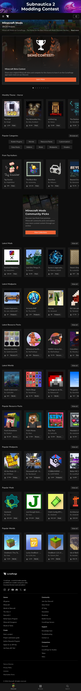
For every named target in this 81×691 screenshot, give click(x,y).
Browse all (74, 136)
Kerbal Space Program (10, 619)
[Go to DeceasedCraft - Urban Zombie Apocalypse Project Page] (33, 466)
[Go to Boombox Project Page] (55, 174)
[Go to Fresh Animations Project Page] (12, 425)
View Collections (40, 232)
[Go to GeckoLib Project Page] (12, 506)
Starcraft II (6, 615)
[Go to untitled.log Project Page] (55, 114)
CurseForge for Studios (49, 650)
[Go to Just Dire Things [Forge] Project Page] (33, 262)
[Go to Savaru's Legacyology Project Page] (55, 262)
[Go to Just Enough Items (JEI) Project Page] (33, 506)
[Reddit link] (24, 589)
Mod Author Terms (9, 674)
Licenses (6, 671)
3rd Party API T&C (9, 648)
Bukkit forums (46, 619)
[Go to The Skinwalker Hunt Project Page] (33, 114)
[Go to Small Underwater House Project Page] (12, 384)
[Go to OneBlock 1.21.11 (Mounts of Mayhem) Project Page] (55, 547)
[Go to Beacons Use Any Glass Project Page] (12, 343)
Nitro (43, 657)
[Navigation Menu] (3, 16)
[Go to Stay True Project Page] (55, 425)
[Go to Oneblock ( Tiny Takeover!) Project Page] (12, 547)
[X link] (20, 589)
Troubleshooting (47, 634)
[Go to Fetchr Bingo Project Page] (33, 384)
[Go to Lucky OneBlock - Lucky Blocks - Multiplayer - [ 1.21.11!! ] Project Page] (33, 547)
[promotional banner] (40, 6)
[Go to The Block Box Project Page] (33, 174)
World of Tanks (8, 626)
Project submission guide (11, 638)
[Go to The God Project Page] (12, 114)
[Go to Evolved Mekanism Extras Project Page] (12, 262)
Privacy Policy (7, 667)
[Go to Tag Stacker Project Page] (12, 174)
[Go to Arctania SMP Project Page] (33, 303)
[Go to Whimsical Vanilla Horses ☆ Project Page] (33, 343)
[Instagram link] (4, 589)
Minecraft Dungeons (10, 622)
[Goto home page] (7, 16)
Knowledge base (47, 631)
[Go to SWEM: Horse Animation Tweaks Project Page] (55, 343)
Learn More (40, 79)
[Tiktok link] (8, 589)
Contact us (45, 638)
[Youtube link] (12, 589)
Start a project (8, 634)
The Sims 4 (7, 612)
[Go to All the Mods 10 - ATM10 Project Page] (12, 466)
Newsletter (45, 612)
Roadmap (45, 615)
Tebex (43, 653)
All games (6, 601)
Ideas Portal (45, 605)
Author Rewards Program (11, 641)
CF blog (44, 608)
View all (75, 243)
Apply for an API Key (10, 645)
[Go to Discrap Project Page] (55, 303)
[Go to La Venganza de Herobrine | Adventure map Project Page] (55, 384)
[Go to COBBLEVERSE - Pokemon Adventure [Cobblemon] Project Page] (55, 466)
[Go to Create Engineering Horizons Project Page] (12, 303)
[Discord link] (16, 589)
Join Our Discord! (47, 601)
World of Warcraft (9, 608)
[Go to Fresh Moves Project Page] (33, 425)
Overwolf (45, 646)
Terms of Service (8, 664)
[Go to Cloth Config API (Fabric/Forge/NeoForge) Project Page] (55, 506)
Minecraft (6, 605)
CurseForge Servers (48, 622)
